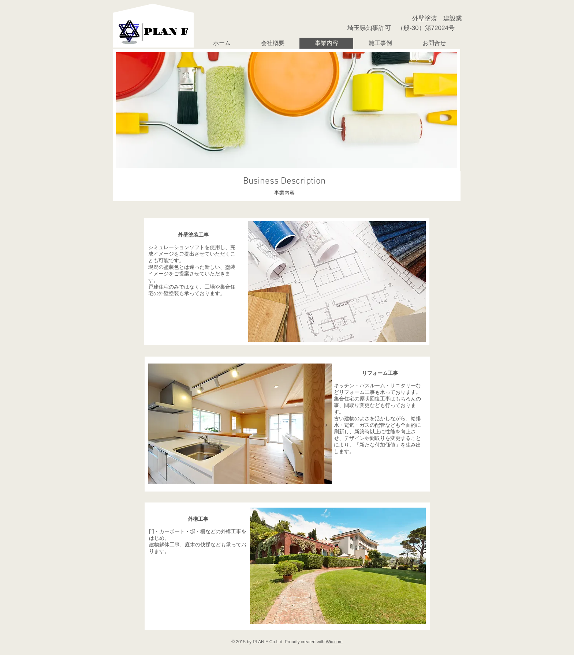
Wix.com (334, 641)
